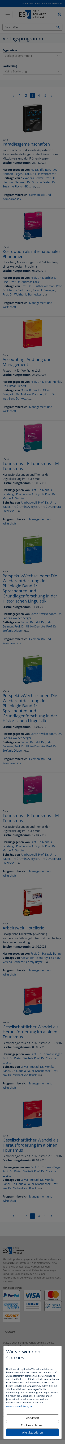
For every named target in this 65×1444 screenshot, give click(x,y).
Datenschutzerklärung (18, 1406)
